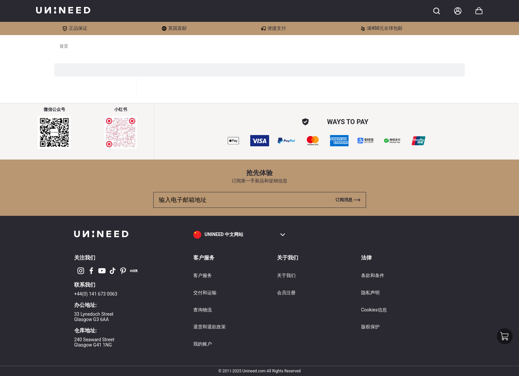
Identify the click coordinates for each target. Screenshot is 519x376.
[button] (239, 234)
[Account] (458, 11)
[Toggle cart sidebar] (437, 11)
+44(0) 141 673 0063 (95, 294)
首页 (64, 46)
